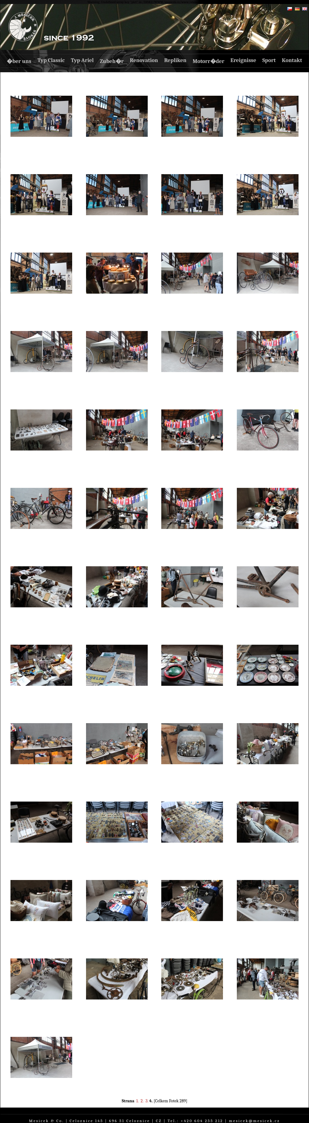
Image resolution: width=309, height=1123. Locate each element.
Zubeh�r (112, 61)
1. (137, 1101)
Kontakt (292, 60)
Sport (269, 60)
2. (142, 1101)
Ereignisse (243, 60)
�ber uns (19, 61)
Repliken (175, 60)
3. (147, 1101)
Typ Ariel (82, 60)
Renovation (144, 60)
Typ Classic (50, 60)
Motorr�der (209, 61)
